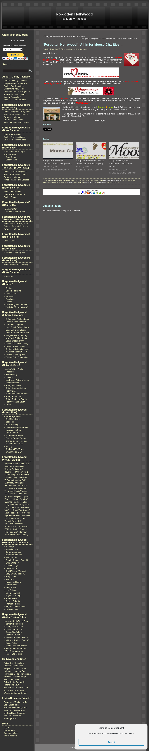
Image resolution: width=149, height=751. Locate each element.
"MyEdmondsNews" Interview (17, 515)
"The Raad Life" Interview (15, 532)
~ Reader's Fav (10, 643)
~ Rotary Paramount (13, 396)
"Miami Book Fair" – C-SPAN (17, 513)
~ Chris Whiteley (11, 563)
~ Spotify (8, 302)
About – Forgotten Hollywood (17, 111)
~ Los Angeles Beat (12, 430)
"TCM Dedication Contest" (15, 529)
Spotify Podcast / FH (13, 97)
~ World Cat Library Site (14, 211)
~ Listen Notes (10, 293)
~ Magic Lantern (11, 433)
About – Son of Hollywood (15, 171)
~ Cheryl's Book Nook (13, 626)
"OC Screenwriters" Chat (15, 518)
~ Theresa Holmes (12, 604)
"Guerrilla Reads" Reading (15, 502)
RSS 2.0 (70, 182)
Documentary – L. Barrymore (17, 91)
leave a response (90, 182)
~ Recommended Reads (15, 648)
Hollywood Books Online (15, 668)
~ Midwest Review (12, 635)
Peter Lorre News (12, 685)
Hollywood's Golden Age (15, 676)
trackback (102, 182)
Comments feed (11, 733)
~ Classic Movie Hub (13, 629)
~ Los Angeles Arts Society (16, 427)
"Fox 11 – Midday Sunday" (16, 499)
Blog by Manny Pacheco (112, 180)
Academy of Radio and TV (15, 702)
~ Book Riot (9, 422)
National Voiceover (12, 716)
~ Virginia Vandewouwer (15, 606)
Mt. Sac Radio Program (14, 713)
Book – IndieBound (12, 134)
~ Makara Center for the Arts (16, 333)
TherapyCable (10, 718)
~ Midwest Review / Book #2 (16, 637)
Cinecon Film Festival (13, 666)
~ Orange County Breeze (15, 438)
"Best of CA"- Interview (14, 466)
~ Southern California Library (17, 349)
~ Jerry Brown (10, 587)
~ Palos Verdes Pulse (13, 444)
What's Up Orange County (15, 693)
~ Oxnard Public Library (14, 346)
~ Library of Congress (13, 324)
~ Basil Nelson (10, 557)
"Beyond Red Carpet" (13, 469)
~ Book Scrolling (11, 424)
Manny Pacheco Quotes (14, 94)
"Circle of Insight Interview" (16, 477)
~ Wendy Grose (11, 609)
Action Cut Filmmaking (14, 663)
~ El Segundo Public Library (16, 319)
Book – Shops (10, 197)
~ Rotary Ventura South (14, 402)
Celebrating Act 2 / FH (14, 89)
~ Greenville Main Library (15, 322)
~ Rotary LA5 (10, 391)
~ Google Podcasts (12, 291)
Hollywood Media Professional (17, 674)
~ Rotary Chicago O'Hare (15, 388)
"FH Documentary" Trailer (15, 485)
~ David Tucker (10, 568)
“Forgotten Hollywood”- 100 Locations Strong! (64, 36)
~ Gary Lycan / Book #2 (14, 574)
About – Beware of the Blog (16, 264)
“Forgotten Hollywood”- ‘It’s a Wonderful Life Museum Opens (108, 38)
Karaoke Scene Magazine (15, 707)
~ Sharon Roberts (12, 601)
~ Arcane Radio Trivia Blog (16, 621)
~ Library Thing (10, 160)
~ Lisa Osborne (11, 590)
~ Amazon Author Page (14, 151)
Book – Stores (10, 241)
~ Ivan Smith (9, 579)
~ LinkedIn (8, 377)
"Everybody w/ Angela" (14, 483)
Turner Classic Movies (14, 690)
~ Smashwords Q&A (13, 452)
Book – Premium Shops (14, 194)
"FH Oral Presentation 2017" (16, 488)
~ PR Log (8, 446)
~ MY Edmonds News (13, 435)
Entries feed (9, 730)
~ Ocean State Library (14, 341)
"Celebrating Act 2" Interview (16, 474)
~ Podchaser (9, 299)
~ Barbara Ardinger (12, 552)
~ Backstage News (12, 416)
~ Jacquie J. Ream (12, 582)
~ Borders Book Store (13, 624)
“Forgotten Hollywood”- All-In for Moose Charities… (83, 44)
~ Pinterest (9, 296)
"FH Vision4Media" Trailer (15, 491)
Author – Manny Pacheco (15, 80)
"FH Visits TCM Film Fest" (15, 494)
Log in (6, 727)
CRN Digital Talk (11, 705)
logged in (58, 211)
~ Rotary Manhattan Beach (16, 393)
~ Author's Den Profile (13, 369)
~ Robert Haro (10, 598)
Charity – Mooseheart (13, 120)
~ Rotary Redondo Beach (15, 399)
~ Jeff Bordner (10, 585)
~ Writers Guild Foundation (16, 357)
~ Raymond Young (12, 595)
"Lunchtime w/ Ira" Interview (16, 507)
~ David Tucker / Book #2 (15, 571)
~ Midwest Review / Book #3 (16, 640)
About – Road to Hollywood (16, 223)
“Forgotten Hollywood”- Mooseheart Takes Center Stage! (121, 163)
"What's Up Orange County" (16, 535)
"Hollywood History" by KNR (16, 504)
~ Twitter (8, 404)
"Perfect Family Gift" (13, 521)
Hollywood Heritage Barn (15, 671)
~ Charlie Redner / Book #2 (16, 560)
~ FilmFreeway (10, 374)
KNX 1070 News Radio (14, 710)
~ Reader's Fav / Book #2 (15, 646)
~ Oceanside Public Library (16, 343)
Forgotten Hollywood (74, 14)
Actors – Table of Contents (16, 114)
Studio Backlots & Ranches (16, 687)
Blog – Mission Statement (15, 83)
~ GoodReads (10, 157)
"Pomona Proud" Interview (15, 526)
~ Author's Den (10, 154)
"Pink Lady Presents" (13, 524)
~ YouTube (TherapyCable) (16, 307)
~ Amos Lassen (11, 549)
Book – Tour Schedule (14, 86)
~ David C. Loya (11, 565)
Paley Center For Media (14, 682)
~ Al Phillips (9, 546)
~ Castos (8, 288)
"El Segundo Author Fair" (15, 480)
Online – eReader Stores (15, 140)
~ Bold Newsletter (12, 419)
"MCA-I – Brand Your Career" (17, 510)
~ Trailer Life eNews (13, 654)
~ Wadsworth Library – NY (15, 352)
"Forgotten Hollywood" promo (17, 496)
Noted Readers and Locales (16, 122)
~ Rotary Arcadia (11, 383)
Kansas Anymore (11, 679)
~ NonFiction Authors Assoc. (16, 380)
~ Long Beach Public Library (16, 327)
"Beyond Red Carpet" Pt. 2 (16, 472)
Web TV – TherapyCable (15, 100)
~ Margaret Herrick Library (15, 335)
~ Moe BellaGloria (12, 593)
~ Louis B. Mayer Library (15, 330)
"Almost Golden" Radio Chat (16, 464)
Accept (111, 742)
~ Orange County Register (15, 441)
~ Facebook (9, 372)
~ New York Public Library (15, 338)
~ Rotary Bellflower (12, 385)
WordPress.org (10, 736)
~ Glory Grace (10, 576)
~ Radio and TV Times (14, 449)
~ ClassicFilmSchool (13, 632)
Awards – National (12, 117)
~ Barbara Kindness (13, 555)
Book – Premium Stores (14, 137)
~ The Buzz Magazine (13, 651)
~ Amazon (8, 276)
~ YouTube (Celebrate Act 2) (16, 304)
